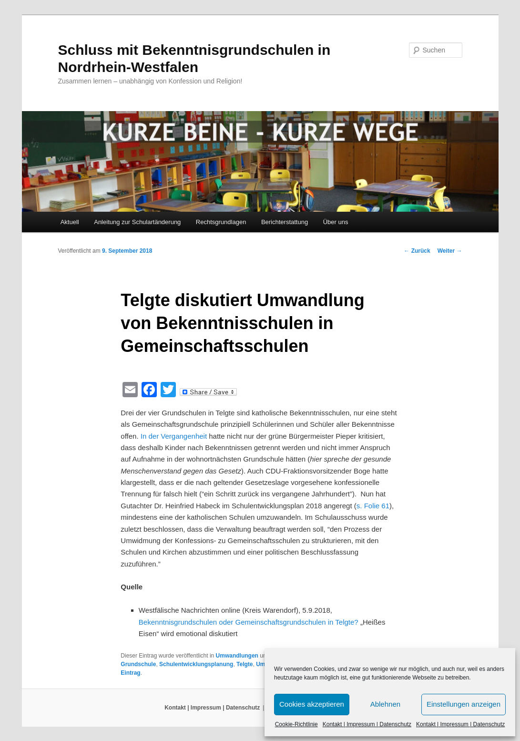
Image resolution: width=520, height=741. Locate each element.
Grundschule (138, 664)
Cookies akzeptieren (311, 704)
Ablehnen (385, 704)
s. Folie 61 (373, 506)
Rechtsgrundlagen (221, 222)
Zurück (417, 250)
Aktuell (70, 222)
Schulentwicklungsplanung (196, 664)
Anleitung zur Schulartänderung (137, 222)
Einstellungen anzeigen (463, 704)
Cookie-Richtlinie (296, 724)
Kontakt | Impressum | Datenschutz (367, 724)
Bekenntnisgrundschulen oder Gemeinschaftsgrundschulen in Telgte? (249, 622)
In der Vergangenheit (174, 436)
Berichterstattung (284, 222)
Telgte (244, 664)
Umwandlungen (237, 655)
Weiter (450, 250)
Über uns (335, 222)
